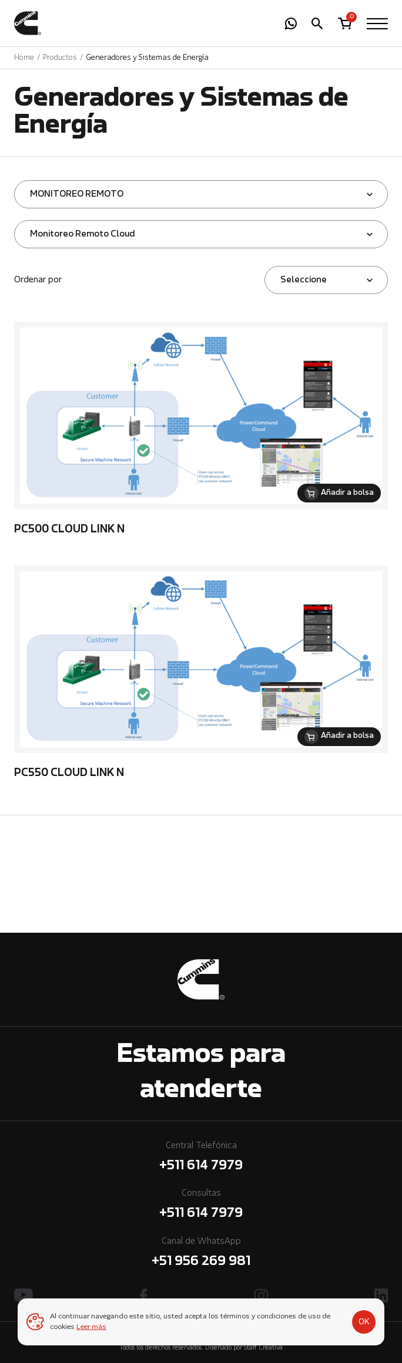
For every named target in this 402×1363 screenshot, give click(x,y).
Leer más (91, 1327)
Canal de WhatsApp (201, 1254)
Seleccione (303, 280)
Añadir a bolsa (347, 493)
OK (364, 1322)
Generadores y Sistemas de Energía (147, 58)
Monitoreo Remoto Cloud (82, 234)
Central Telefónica (201, 1158)
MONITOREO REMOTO (76, 194)
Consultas (201, 1206)
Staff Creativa (263, 1348)
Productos (60, 58)
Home (24, 58)
